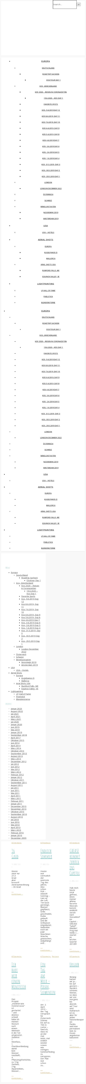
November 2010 (18, 809)
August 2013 (17, 756)
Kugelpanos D (50, 252)
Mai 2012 (15, 769)
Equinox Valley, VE (50, 276)
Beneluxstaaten (48, 206)
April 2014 (15, 745)
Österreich (48, 194)
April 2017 (15, 737)
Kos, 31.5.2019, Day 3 (51, 164)
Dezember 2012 (18, 761)
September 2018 (19, 735)
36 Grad (15, 853)
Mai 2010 (15, 824)
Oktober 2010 (17, 811)
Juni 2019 (15, 727)
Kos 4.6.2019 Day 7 (51, 140)
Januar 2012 (16, 777)
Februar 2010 (17, 832)
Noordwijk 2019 (51, 212)
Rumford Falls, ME (50, 270)
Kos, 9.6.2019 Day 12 (51, 110)
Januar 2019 (16, 732)
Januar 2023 (16, 708)
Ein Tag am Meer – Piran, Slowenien (48, 978)
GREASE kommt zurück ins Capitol (75, 862)
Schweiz (48, 200)
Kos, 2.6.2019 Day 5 (50, 152)
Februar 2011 (17, 801)
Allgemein (17, 843)
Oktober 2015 (17, 740)
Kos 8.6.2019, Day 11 (51, 116)
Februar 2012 (17, 774)
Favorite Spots (51, 104)
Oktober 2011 (17, 780)
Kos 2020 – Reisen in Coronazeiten (51, 92)
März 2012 (16, 772)
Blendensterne (48, 302)
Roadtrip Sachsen (50, 74)
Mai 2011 (15, 793)
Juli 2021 (15, 714)
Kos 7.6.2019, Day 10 (51, 122)
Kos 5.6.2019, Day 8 (50, 134)
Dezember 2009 (18, 838)
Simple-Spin (36, 27)
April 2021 (15, 716)
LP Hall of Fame (48, 290)
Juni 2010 (15, 822)
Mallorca (50, 258)
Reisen (55, 956)
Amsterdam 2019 (50, 218)
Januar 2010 (16, 835)
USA (46, 225)
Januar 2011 (16, 803)
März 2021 (16, 719)
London (48, 182)
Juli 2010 (15, 819)
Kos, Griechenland (48, 86)
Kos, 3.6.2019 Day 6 (50, 146)
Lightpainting (45, 283)
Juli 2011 (15, 787)
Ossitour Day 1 (53, 80)
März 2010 (16, 830)
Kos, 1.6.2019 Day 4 (50, 158)
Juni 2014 (15, 743)
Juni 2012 (15, 766)
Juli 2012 (15, 764)
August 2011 (17, 785)
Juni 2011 (15, 790)
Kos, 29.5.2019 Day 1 (51, 176)
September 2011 (19, 782)
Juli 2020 (15, 721)
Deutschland (48, 68)
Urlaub (74, 964)
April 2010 (15, 827)
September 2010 (19, 814)
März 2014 (16, 748)
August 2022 (17, 711)
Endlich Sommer (46, 853)
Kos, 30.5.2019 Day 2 (51, 170)
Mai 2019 (15, 729)
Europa (45, 61)
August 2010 (17, 817)
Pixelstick (48, 296)
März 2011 (16, 798)
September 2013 (19, 753)
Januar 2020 (16, 724)
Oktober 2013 (17, 751)
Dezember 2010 (18, 806)
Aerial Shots (45, 239)
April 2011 (15, 795)
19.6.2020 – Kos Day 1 (53, 98)
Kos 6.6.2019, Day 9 (50, 128)
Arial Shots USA (48, 264)
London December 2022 (51, 188)
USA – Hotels (48, 232)
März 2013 (16, 758)
